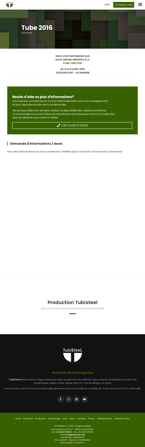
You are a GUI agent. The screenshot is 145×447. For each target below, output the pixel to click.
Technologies (54, 418)
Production (40, 418)
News (72, 418)
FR (107, 4)
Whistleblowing (104, 418)
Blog (65, 418)
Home (18, 418)
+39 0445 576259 (72, 125)
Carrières (81, 418)
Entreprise (28, 418)
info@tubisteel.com (75, 434)
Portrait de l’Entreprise (72, 372)
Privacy (91, 418)
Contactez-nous (123, 4)
